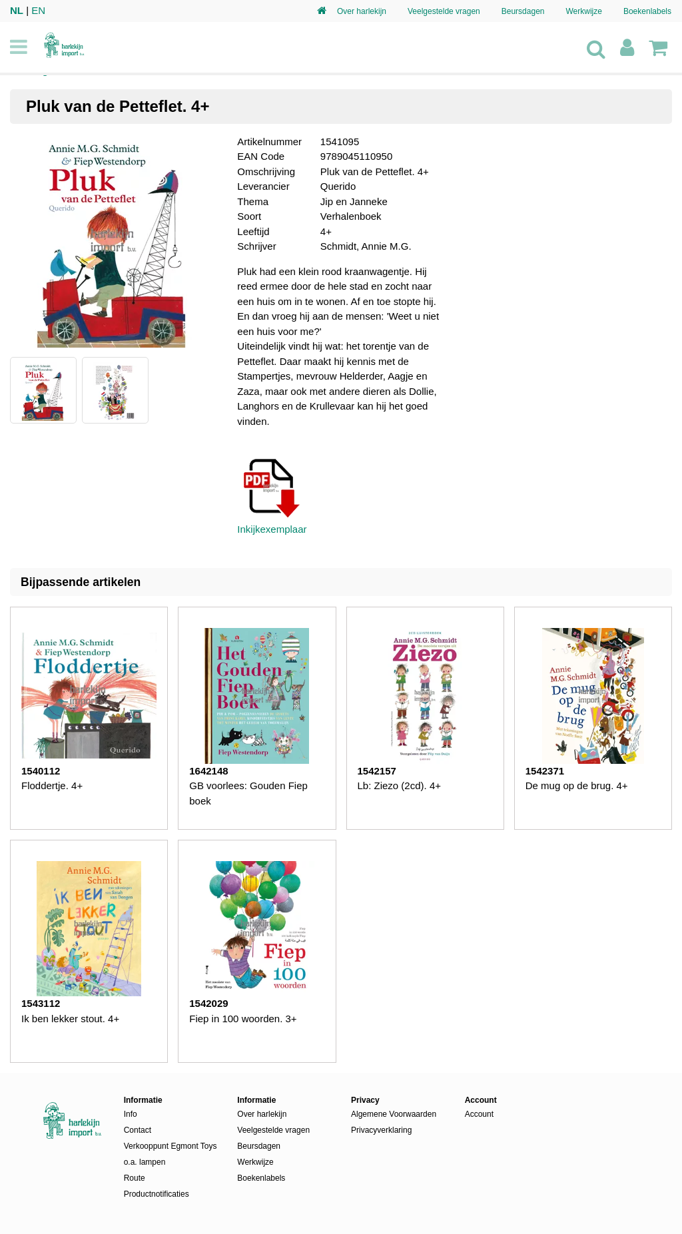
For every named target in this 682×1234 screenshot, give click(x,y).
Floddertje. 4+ (52, 785)
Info (130, 1114)
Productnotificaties (156, 1194)
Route (134, 1178)
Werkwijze (583, 11)
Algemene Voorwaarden (393, 1114)
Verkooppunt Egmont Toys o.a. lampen (170, 1154)
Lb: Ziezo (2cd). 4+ (399, 785)
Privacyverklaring (381, 1130)
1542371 (544, 770)
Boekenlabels (647, 11)
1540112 (40, 770)
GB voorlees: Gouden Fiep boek (248, 793)
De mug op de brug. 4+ (576, 785)
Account (479, 1114)
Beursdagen (523, 11)
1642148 (208, 770)
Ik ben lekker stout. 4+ (70, 1018)
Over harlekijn (361, 11)
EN (38, 10)
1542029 (208, 1003)
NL (16, 10)
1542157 (377, 770)
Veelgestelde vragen (444, 11)
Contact (137, 1130)
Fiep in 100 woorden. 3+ (242, 1018)
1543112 (40, 1003)
